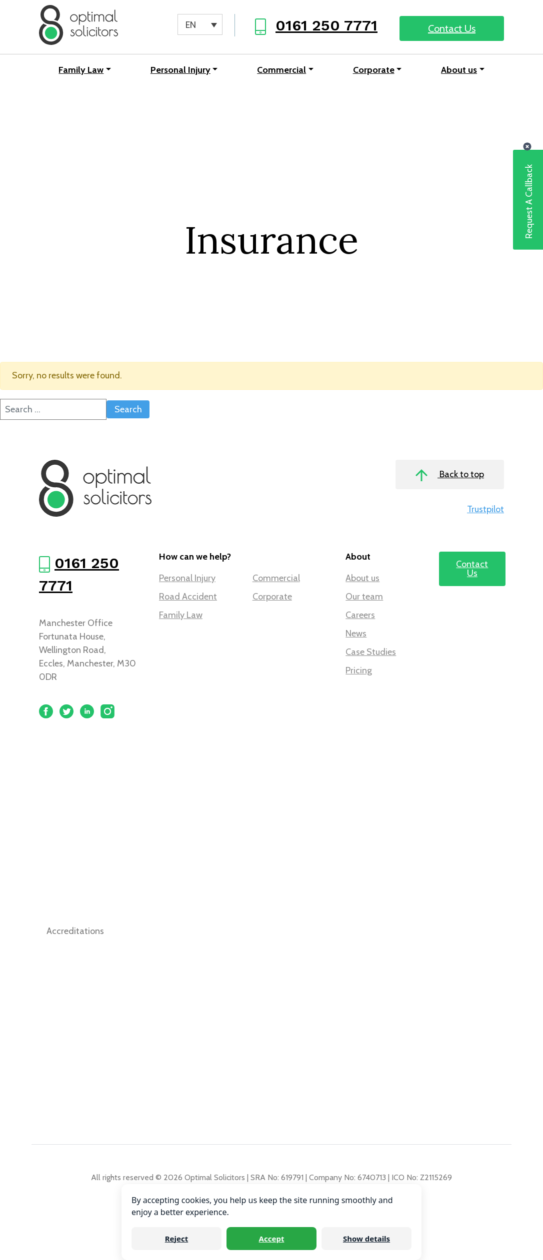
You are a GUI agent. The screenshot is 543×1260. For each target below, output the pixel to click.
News (356, 633)
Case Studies (371, 651)
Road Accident (188, 596)
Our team (364, 596)
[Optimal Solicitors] (78, 25)
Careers (360, 615)
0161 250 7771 (327, 25)
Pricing (359, 670)
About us (459, 69)
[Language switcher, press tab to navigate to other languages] (200, 24)
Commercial (281, 69)
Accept (271, 1239)
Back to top (450, 475)
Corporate (373, 69)
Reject (176, 1239)
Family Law (81, 69)
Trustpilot (485, 509)
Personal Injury (180, 69)
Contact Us (452, 28)
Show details (366, 1239)
